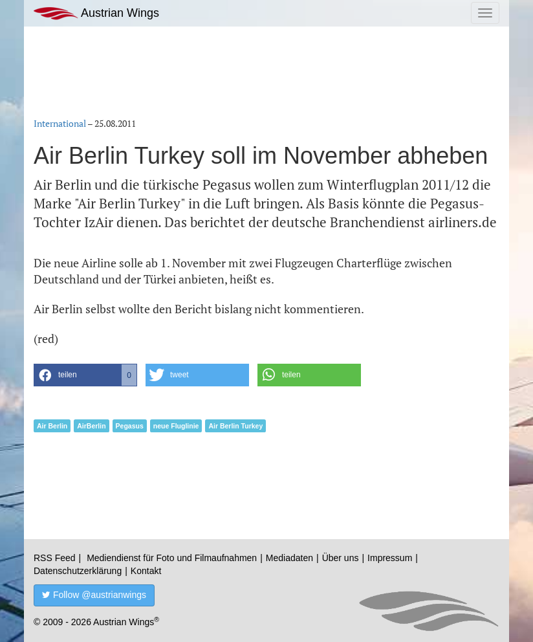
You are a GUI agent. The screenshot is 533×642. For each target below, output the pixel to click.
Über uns (340, 558)
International (60, 123)
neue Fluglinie (176, 426)
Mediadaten (289, 558)
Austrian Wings (96, 13)
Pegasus (130, 426)
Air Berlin (52, 426)
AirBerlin (91, 426)
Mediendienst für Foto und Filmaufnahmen (172, 558)
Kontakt (146, 571)
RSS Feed (55, 558)
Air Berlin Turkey (235, 426)
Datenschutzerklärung (78, 571)
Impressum (389, 558)
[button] (85, 375)
